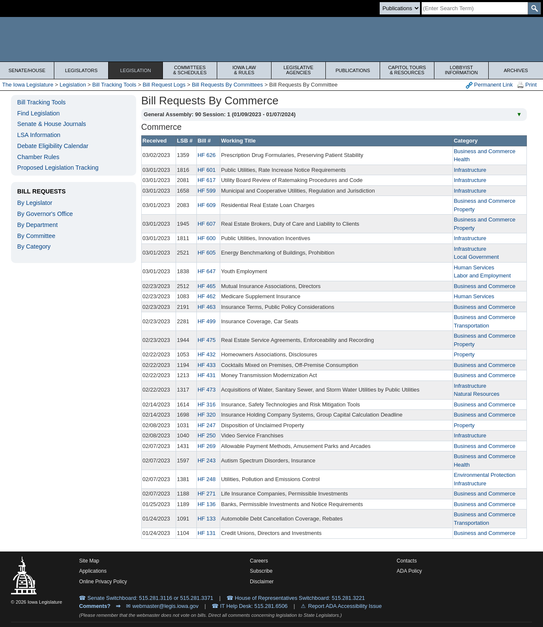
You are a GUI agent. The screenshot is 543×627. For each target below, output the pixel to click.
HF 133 (207, 518)
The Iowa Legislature (27, 84)
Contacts (407, 561)
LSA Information (39, 135)
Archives (516, 70)
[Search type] (400, 8)
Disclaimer (262, 582)
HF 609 (207, 205)
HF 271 (207, 493)
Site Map (89, 561)
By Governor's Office (45, 213)
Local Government (476, 257)
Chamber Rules (38, 157)
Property (464, 209)
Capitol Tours (407, 70)
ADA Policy (409, 571)
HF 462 (207, 296)
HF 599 (207, 191)
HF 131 (207, 533)
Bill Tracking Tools (114, 84)
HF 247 (207, 425)
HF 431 (207, 375)
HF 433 (207, 365)
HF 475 (207, 340)
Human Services (474, 267)
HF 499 (207, 321)
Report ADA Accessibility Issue (345, 606)
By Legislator (35, 202)
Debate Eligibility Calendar (53, 146)
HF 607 (207, 224)
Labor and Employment (482, 275)
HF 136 (207, 504)
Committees (190, 70)
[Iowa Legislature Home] (271, 39)
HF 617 (207, 180)
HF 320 (207, 414)
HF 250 (207, 435)
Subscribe (261, 571)
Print (527, 85)
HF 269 (207, 446)
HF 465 (207, 286)
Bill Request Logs (164, 84)
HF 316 (207, 404)
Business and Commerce (484, 151)
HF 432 (207, 354)
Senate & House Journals (51, 123)
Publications (353, 70)
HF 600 (207, 238)
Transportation (471, 325)
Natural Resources (477, 394)
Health (462, 159)
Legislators (81, 70)
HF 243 (207, 460)
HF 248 (207, 479)
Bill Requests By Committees (227, 84)
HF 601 (207, 170)
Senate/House (26, 70)
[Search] (475, 8)
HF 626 (207, 155)
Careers (259, 561)
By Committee (36, 235)
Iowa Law (244, 70)
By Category (34, 246)
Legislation (135, 70)
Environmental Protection (484, 475)
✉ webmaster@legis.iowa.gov (162, 606)
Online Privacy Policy (103, 582)
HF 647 (207, 271)
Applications (92, 571)
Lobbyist (461, 70)
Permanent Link (489, 85)
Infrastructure (470, 170)
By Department (37, 224)
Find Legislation (38, 113)
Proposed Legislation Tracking (58, 167)
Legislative (298, 70)
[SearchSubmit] (534, 8)
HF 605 (207, 252)
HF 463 (207, 307)
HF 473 (207, 389)
